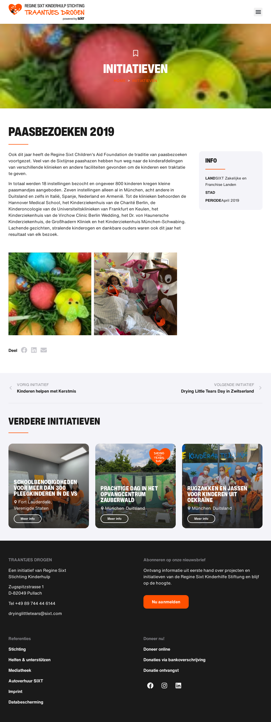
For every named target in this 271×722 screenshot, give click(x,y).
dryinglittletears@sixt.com (35, 613)
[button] (258, 12)
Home (120, 80)
